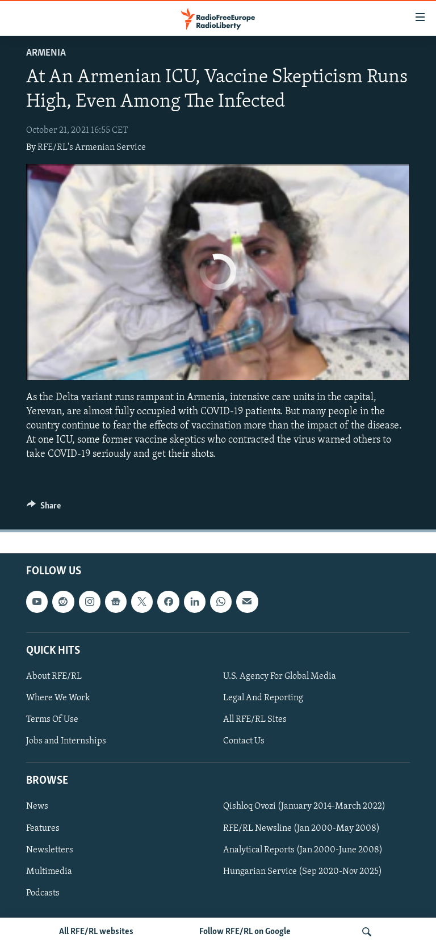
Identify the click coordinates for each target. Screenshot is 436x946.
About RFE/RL (54, 676)
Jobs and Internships (66, 741)
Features (43, 828)
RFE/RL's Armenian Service (91, 147)
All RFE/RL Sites (255, 719)
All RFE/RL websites (96, 931)
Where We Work (58, 698)
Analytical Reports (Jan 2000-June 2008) (303, 849)
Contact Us (244, 741)
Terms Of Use (52, 719)
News (37, 806)
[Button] (44, 508)
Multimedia (49, 871)
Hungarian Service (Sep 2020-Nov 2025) (302, 871)
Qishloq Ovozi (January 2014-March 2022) (304, 806)
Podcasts (43, 892)
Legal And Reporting (263, 698)
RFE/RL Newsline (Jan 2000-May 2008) (301, 828)
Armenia (46, 53)
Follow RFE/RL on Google (245, 931)
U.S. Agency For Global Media (279, 676)
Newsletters (49, 849)
